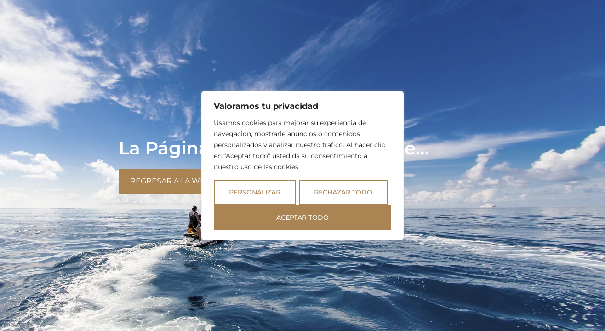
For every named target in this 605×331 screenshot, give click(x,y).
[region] (302, 165)
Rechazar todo (343, 192)
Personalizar (254, 192)
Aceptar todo (302, 217)
